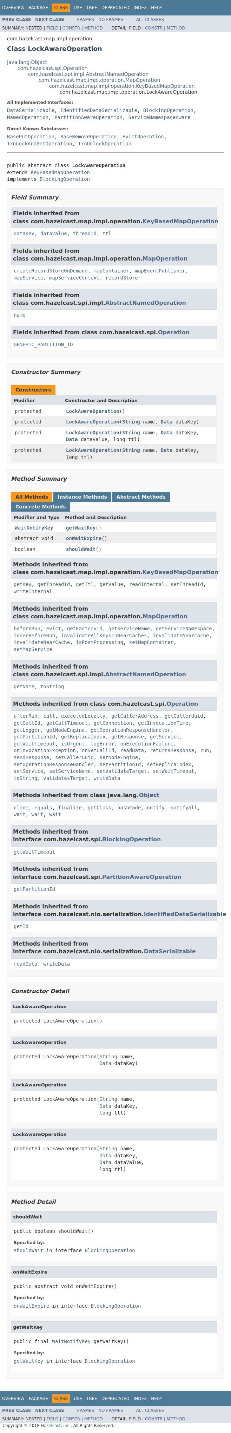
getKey (23, 584)
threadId (85, 233)
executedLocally (83, 716)
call (49, 716)
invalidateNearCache (181, 635)
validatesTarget (65, 778)
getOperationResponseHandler (131, 730)
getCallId (27, 723)
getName (24, 686)
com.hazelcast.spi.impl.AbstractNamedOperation (88, 74)
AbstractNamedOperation (145, 303)
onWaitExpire (83, 538)
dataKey (24, 233)
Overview (13, 7)
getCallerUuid (184, 716)
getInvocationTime (163, 723)
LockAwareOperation (92, 411)
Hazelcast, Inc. (56, 1425)
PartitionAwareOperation (88, 117)
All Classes (150, 19)
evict (53, 628)
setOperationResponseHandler (54, 764)
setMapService (33, 649)
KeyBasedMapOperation (60, 172)
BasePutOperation (30, 136)
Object (149, 795)
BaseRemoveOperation (88, 136)
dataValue (53, 233)
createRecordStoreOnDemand (51, 271)
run (204, 750)
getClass (99, 807)
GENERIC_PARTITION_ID (43, 344)
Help (156, 7)
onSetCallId (98, 750)
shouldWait (80, 549)
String (131, 422)
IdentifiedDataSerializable (98, 110)
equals (43, 807)
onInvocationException (45, 750)
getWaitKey (80, 528)
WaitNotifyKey (34, 528)
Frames (85, 19)
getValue (111, 584)
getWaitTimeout (34, 744)
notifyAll (184, 807)
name (20, 315)
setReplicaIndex (169, 764)
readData (132, 750)
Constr (71, 28)
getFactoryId (85, 628)
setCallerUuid (74, 757)
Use (78, 7)
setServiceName (70, 771)
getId (21, 926)
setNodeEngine (118, 757)
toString (52, 686)
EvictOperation (143, 136)
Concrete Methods (40, 507)
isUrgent (73, 744)
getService (164, 736)
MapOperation (165, 258)
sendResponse (31, 757)
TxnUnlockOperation (104, 143)
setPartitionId (120, 764)
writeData (107, 778)
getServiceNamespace (184, 628)
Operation (174, 332)
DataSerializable (30, 110)
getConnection (113, 723)
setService (28, 771)
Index (140, 7)
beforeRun (27, 628)
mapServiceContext (74, 278)
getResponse (127, 736)
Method (93, 28)
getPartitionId (34, 736)
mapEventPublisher (160, 271)
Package (38, 7)
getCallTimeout (67, 723)
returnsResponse (172, 750)
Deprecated (115, 7)
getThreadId (53, 584)
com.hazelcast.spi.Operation (52, 68)
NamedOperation (27, 117)
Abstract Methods (141, 497)
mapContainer (111, 271)
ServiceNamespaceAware (159, 117)
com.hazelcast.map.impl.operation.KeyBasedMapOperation (122, 86)
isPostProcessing (99, 642)
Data (167, 422)
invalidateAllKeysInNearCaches (104, 635)
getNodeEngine (65, 730)
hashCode (129, 807)
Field (52, 28)
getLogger (27, 730)
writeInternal (33, 591)
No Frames (110, 19)
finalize (69, 807)
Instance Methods (82, 497)
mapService (28, 278)
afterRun (25, 716)
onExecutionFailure (146, 744)
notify (156, 807)
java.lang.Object (27, 62)
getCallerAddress (135, 716)
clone (21, 807)
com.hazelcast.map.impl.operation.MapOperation (99, 80)
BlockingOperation (168, 110)
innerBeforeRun (34, 635)
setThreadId (187, 584)
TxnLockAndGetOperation (39, 143)
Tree (91, 7)
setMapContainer (151, 642)
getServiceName (129, 628)
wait (20, 814)
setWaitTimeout (173, 771)
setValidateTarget (122, 771)
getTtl (85, 584)
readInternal (147, 584)
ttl (107, 233)
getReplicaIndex (83, 736)
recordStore (121, 278)
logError (102, 744)
